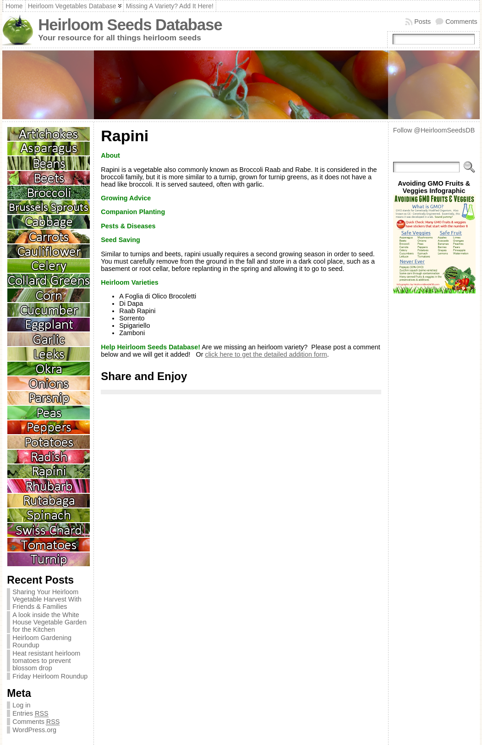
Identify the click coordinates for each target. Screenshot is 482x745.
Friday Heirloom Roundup (50, 676)
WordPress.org (34, 730)
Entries (30, 713)
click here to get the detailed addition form (266, 354)
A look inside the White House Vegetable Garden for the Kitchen (49, 622)
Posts (422, 21)
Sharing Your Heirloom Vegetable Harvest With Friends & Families (46, 599)
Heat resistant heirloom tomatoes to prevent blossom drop (46, 661)
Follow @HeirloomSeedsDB (434, 130)
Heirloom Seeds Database (130, 24)
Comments (461, 21)
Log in (21, 705)
